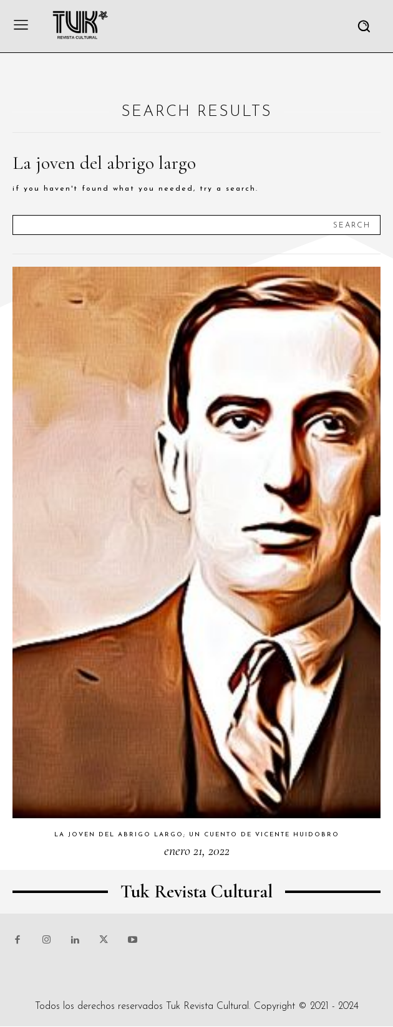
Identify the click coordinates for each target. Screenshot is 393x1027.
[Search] (352, 225)
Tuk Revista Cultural (207, 1006)
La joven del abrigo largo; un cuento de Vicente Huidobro (196, 834)
